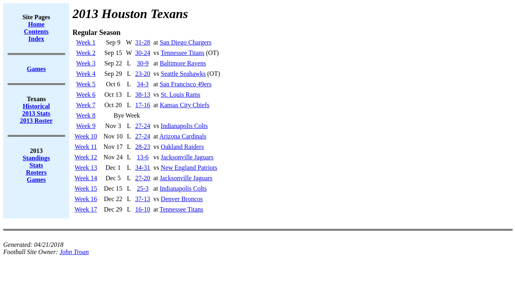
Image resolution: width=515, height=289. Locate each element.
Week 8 (85, 115)
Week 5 (85, 84)
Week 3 (85, 63)
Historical (36, 106)
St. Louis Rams (180, 94)
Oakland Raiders (182, 146)
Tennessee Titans (182, 52)
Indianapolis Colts (184, 125)
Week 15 (85, 188)
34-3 (142, 84)
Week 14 (85, 178)
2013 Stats (36, 113)
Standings (36, 158)
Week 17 (85, 209)
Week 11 (86, 146)
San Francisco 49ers (186, 84)
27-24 (142, 125)
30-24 (142, 52)
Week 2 (85, 52)
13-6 (142, 157)
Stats (36, 165)
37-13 (142, 198)
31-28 (142, 42)
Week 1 (85, 42)
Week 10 (85, 136)
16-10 (142, 209)
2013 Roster (36, 120)
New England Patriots (189, 167)
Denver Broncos (182, 198)
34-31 (142, 167)
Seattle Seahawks (183, 73)
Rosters (36, 172)
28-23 (142, 146)
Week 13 (85, 167)
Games (36, 179)
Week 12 (85, 157)
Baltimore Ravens (183, 63)
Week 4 (85, 73)
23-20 (142, 73)
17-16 (142, 105)
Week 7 (85, 105)
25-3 (142, 188)
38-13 (142, 94)
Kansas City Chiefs (185, 105)
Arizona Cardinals (182, 136)
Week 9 (85, 125)
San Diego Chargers (186, 42)
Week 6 (85, 94)
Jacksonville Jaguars (187, 157)
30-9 (142, 63)
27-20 (142, 178)
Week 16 (85, 198)
